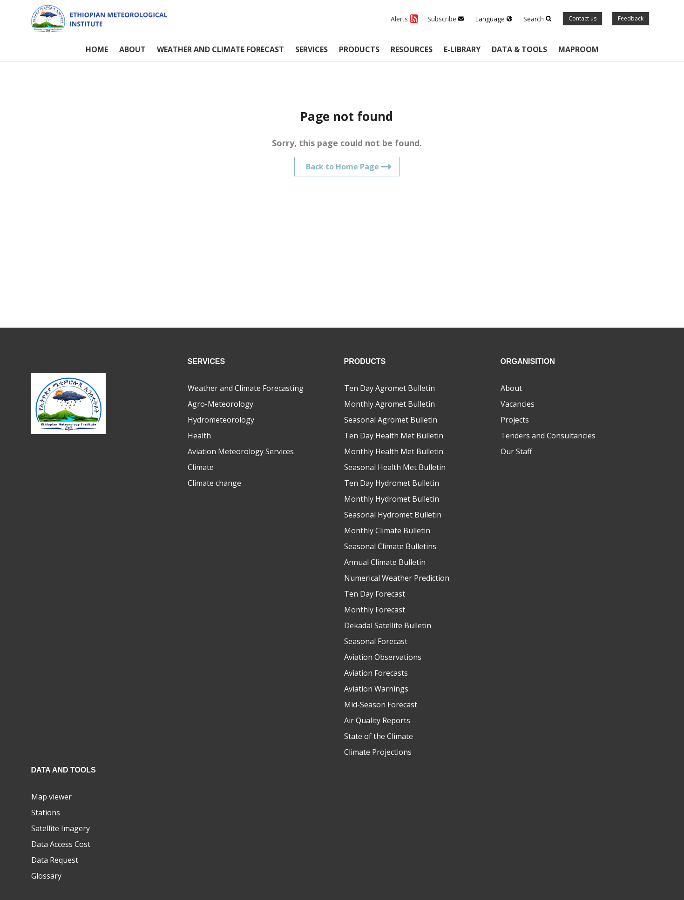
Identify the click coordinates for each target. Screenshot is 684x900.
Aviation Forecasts (376, 673)
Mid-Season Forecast (380, 704)
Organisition (528, 361)
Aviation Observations (382, 657)
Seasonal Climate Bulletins (390, 546)
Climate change (214, 483)
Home (97, 49)
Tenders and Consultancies (548, 435)
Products (359, 49)
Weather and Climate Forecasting (246, 388)
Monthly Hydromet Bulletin (391, 499)
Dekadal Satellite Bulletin (387, 625)
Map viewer (51, 797)
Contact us (582, 18)
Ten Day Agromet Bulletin (389, 388)
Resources (412, 49)
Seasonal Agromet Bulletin (390, 420)
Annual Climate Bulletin (385, 562)
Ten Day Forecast (374, 594)
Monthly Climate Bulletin (387, 530)
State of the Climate (378, 736)
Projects (515, 420)
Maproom (578, 49)
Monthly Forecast (374, 609)
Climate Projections (378, 752)
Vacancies (518, 404)
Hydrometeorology (221, 420)
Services (311, 49)
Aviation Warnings (376, 689)
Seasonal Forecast (375, 641)
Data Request (54, 860)
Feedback (630, 18)
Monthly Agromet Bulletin (389, 404)
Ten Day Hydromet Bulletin (391, 483)
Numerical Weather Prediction (396, 578)
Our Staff (516, 451)
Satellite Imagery (60, 828)
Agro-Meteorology (220, 404)
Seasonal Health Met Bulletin (395, 467)
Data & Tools (519, 49)
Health (199, 435)
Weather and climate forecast (220, 49)
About (132, 49)
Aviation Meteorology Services (241, 451)
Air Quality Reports (377, 720)
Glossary (46, 876)
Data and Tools (63, 770)
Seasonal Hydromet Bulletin (392, 515)
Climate (201, 467)
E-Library (462, 49)
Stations (45, 812)
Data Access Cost (60, 844)
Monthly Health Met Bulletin (393, 451)
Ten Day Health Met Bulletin (393, 435)
